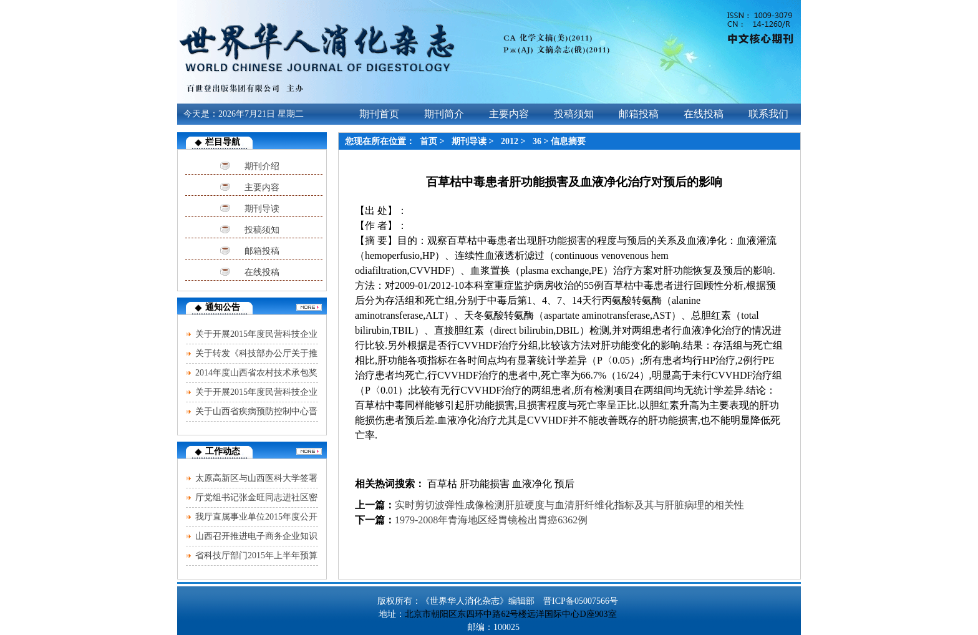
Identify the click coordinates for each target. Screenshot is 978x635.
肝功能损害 (485, 483)
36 (537, 141)
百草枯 (441, 483)
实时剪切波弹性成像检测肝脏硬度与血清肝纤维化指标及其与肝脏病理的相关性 (569, 505)
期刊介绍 (261, 166)
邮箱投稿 (261, 251)
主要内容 (261, 187)
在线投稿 (261, 272)
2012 (509, 141)
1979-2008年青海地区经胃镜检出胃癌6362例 (491, 520)
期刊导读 (261, 208)
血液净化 (532, 483)
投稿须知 (261, 230)
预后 (564, 483)
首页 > (433, 141)
